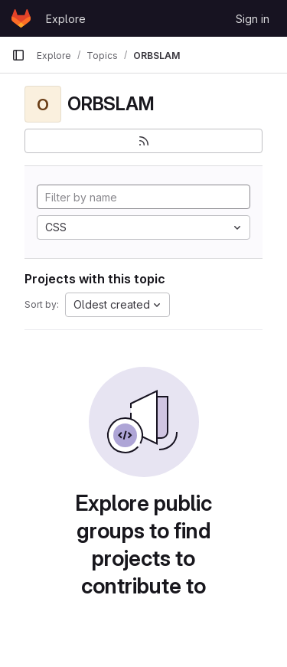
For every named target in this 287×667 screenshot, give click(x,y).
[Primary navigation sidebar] (18, 55)
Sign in (252, 18)
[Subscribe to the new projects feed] (143, 141)
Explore (66, 18)
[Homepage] (21, 18)
